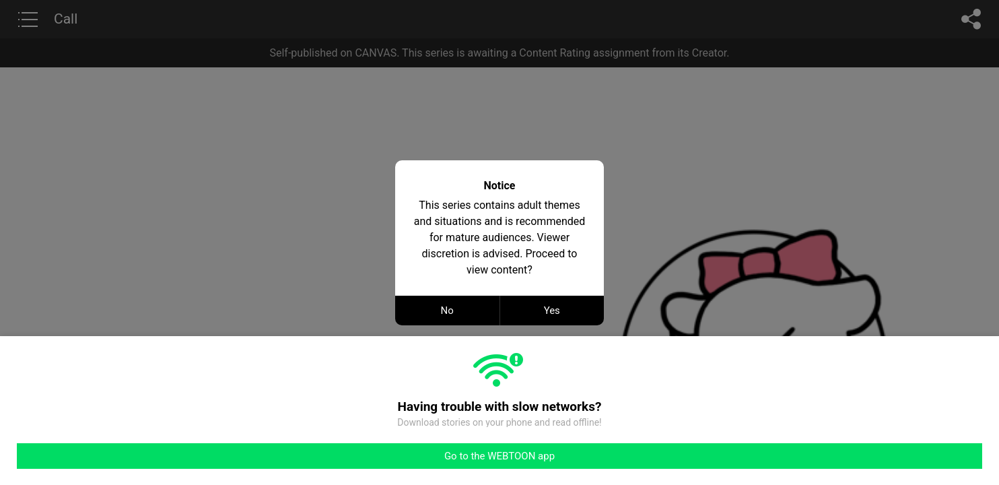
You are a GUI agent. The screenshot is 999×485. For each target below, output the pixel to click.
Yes (552, 310)
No (447, 310)
